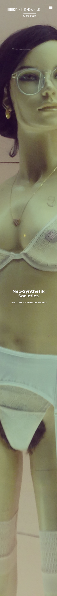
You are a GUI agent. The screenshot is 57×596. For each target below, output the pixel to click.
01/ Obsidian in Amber (36, 303)
